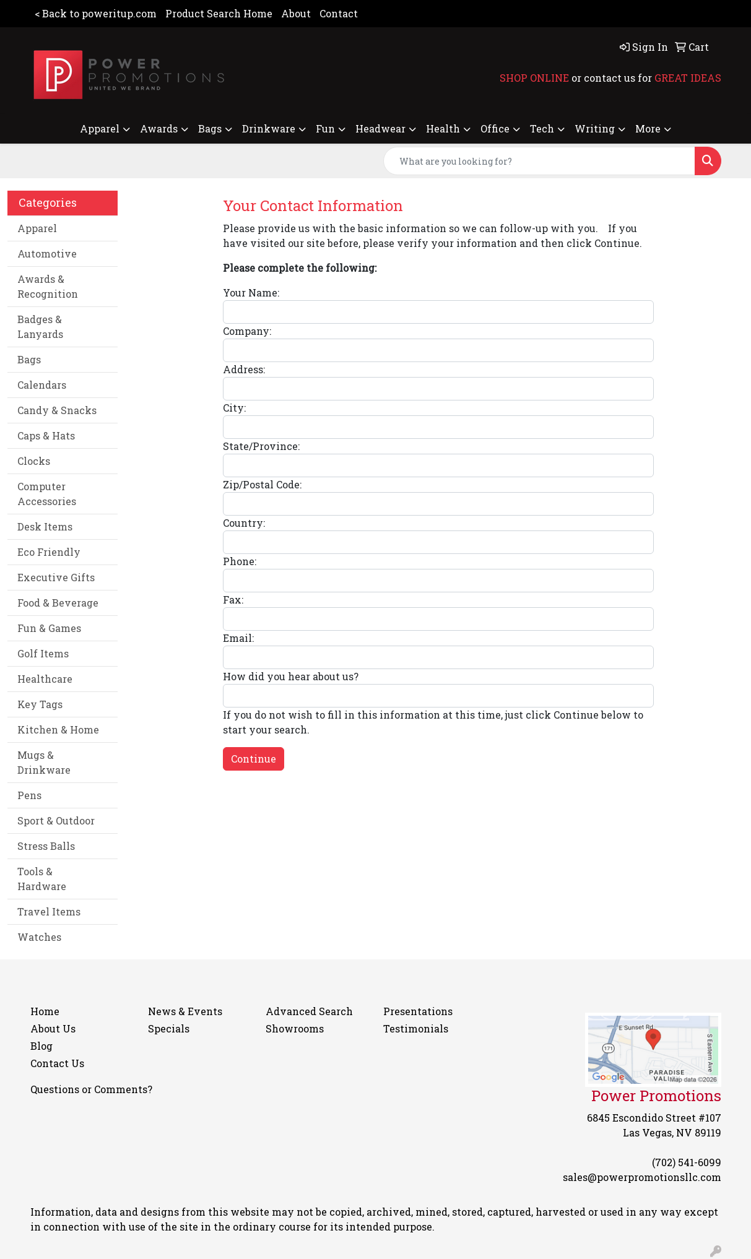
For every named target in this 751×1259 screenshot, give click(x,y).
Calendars (41, 384)
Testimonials (415, 1028)
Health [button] (443, 128)
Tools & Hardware (41, 879)
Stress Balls (46, 845)
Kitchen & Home (58, 729)
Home (44, 1011)
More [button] (648, 128)
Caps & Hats (46, 435)
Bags (29, 359)
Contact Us (57, 1063)
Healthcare (44, 678)
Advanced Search (309, 1011)
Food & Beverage (57, 602)
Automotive (47, 253)
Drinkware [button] (268, 128)
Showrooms (295, 1028)
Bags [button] (210, 128)
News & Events (185, 1011)
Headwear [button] (380, 128)
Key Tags (40, 704)
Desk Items (44, 526)
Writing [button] (595, 128)
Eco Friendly (48, 551)
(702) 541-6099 (686, 1162)
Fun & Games (49, 627)
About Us (53, 1028)
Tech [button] (542, 128)
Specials (168, 1028)
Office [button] (495, 128)
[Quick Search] (539, 161)
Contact (338, 13)
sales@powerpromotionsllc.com (642, 1176)
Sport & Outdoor (56, 820)
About (296, 13)
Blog (41, 1045)
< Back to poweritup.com (96, 13)
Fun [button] (325, 128)
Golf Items (43, 653)
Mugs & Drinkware (44, 762)
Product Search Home (218, 13)
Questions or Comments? (91, 1089)
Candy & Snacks (57, 410)
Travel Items (48, 911)
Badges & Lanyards (40, 326)
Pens (29, 795)
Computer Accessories (46, 494)
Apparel (37, 228)
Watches (39, 936)
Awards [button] (159, 128)
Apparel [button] (99, 128)
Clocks (33, 460)
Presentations (418, 1011)
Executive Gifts (56, 577)
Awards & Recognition (47, 286)
